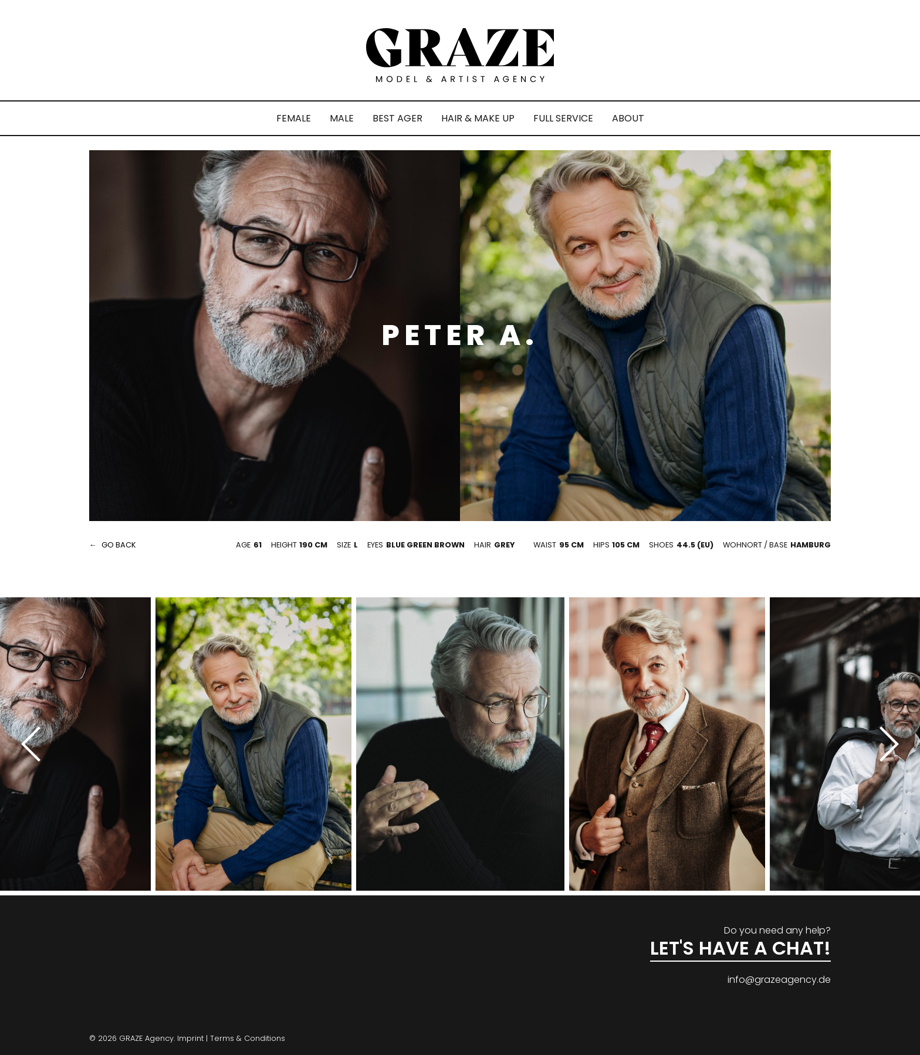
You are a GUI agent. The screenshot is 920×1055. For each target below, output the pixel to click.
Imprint (190, 1038)
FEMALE (293, 118)
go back (119, 545)
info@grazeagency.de (779, 979)
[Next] (884, 744)
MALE (342, 118)
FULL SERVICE (563, 118)
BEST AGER (397, 118)
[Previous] (35, 744)
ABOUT (628, 118)
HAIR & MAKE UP (478, 118)
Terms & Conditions (247, 1038)
